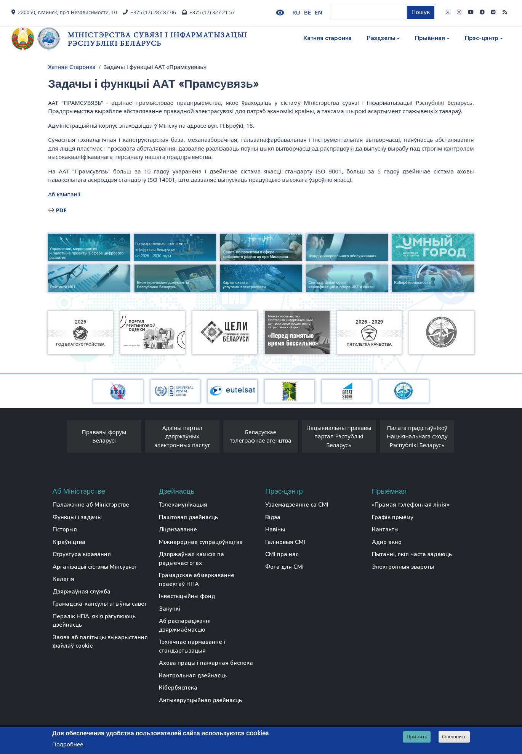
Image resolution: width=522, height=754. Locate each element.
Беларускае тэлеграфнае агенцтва (260, 436)
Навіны (275, 529)
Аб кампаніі (64, 194)
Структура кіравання (82, 554)
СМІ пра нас (281, 554)
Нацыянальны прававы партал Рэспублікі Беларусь (338, 436)
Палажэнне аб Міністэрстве (91, 505)
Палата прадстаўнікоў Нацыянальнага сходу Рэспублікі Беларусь (417, 436)
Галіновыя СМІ (285, 542)
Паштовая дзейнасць (188, 517)
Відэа (272, 517)
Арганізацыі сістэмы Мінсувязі (94, 567)
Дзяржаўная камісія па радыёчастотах (191, 558)
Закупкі (169, 609)
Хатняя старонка (327, 38)
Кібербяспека (178, 687)
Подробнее (67, 744)
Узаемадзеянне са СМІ (296, 505)
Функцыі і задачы (77, 517)
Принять (417, 736)
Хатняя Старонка (72, 67)
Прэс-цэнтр (481, 38)
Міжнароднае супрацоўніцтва (201, 542)
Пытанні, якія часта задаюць (412, 554)
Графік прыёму (392, 517)
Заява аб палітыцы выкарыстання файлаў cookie (100, 642)
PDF (61, 210)
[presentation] (59, 438)
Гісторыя (65, 529)
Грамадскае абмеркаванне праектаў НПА (196, 579)
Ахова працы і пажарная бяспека (206, 663)
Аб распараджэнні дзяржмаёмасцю (185, 625)
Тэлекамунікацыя (183, 505)
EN (318, 12)
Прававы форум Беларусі (104, 436)
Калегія (63, 579)
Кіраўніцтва (69, 542)
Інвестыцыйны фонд (187, 596)
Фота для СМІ (284, 567)
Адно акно (387, 542)
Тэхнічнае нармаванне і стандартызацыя (192, 646)
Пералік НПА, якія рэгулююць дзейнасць (94, 621)
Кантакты (385, 529)
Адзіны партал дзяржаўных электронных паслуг (182, 436)
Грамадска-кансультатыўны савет (100, 604)
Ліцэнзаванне (178, 529)
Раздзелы (381, 38)
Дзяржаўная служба (81, 591)
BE (307, 12)
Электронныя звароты (403, 567)
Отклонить (454, 737)
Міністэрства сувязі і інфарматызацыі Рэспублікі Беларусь (157, 39)
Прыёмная (430, 38)
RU (296, 12)
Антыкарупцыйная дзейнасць (200, 700)
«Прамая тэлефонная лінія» (410, 505)
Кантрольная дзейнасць (193, 675)
